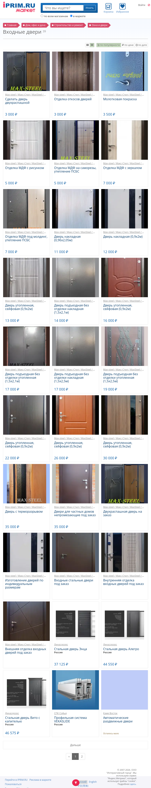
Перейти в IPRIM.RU (16, 780)
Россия (58, 652)
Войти (141, 5)
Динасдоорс (61, 644)
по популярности (109, 45)
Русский (82, 781)
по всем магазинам (54, 16)
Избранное (122, 8)
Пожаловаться (13, 784)
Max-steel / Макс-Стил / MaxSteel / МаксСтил (30, 94)
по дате (141, 45)
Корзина (108, 8)
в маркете (78, 16)
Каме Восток (110, 713)
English (93, 781)
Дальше (75, 745)
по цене (128, 45)
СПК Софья (60, 713)
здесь (133, 783)
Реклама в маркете (40, 780)
